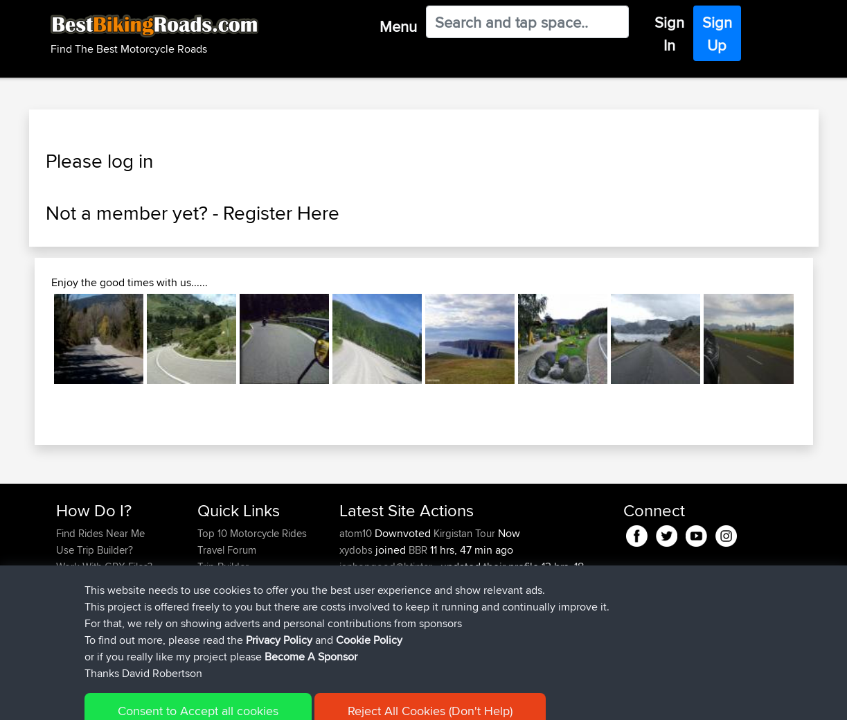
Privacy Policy (241, 699)
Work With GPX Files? (104, 566)
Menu (398, 26)
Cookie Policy (310, 699)
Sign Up (717, 33)
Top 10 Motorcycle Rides (252, 533)
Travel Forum (226, 550)
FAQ (65, 616)
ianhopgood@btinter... (388, 566)
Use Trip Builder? (94, 550)
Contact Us (222, 599)
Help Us (215, 616)
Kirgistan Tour (464, 533)
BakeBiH (360, 599)
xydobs (357, 550)
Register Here (281, 213)
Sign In (669, 33)
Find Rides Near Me (100, 533)
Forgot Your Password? (109, 583)
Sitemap (185, 699)
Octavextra (364, 616)
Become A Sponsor (100, 599)
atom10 (357, 533)
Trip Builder (223, 566)
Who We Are (225, 583)
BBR (418, 550)
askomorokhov (375, 633)
